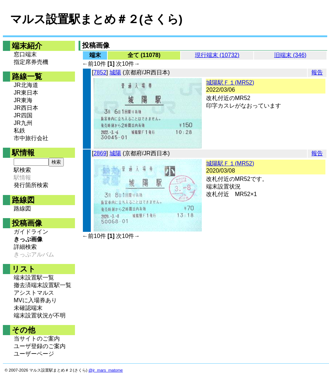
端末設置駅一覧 (34, 277)
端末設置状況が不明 (40, 315)
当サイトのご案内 (37, 338)
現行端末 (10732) (217, 55)
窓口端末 (25, 54)
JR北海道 (26, 85)
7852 (99, 72)
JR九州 (23, 123)
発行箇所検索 (31, 185)
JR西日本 (26, 108)
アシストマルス (34, 293)
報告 (317, 72)
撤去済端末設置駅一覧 (42, 285)
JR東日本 (26, 93)
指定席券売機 (31, 62)
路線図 (22, 208)
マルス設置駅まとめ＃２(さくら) (96, 19)
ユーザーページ (34, 354)
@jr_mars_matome (106, 370)
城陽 (115, 72)
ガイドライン (31, 232)
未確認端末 (28, 308)
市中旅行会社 (31, 138)
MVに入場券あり (35, 300)
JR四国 (23, 115)
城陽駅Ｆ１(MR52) (230, 82)
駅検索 (22, 170)
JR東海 (23, 100)
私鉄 (19, 130)
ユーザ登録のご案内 (40, 346)
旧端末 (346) (290, 55)
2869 (99, 153)
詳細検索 (25, 247)
